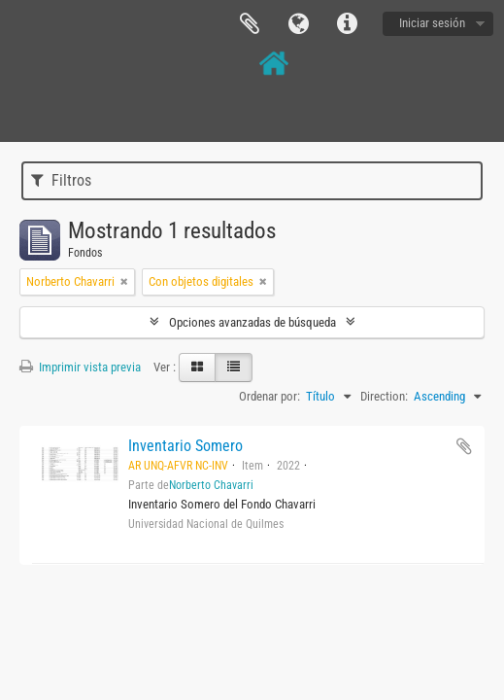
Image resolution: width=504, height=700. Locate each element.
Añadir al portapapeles (464, 446)
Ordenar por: (269, 396)
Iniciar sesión (432, 23)
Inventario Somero (185, 446)
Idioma (298, 24)
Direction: (384, 396)
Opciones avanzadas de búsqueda (252, 322)
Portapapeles (249, 24)
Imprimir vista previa (80, 367)
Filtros (61, 180)
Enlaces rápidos (346, 24)
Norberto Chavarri (211, 485)
